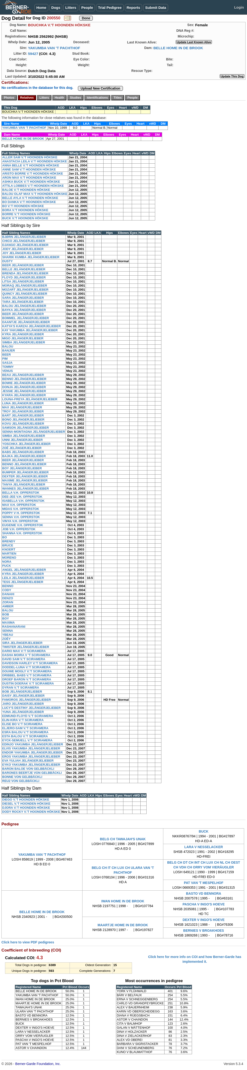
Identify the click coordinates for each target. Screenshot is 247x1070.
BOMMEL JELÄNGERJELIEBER (25, 318)
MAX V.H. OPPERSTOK (19, 505)
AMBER (8, 606)
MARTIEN (9, 553)
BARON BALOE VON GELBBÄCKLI (28, 768)
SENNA (7, 630)
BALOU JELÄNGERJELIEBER (24, 306)
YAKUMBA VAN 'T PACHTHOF (54, 48)
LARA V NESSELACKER (203, 847)
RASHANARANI (13, 626)
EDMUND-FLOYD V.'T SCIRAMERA (27, 716)
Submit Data (155, 7)
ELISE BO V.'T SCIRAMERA (22, 724)
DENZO (7, 598)
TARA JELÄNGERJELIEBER (23, 302)
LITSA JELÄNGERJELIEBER (23, 281)
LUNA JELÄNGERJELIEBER (23, 403)
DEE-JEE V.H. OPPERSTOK (22, 496)
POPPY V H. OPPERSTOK (21, 513)
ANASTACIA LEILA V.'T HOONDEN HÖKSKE (34, 161)
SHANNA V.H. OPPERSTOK (22, 533)
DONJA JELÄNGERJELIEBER (24, 387)
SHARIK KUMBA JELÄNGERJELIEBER (30, 257)
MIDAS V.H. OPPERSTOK (20, 509)
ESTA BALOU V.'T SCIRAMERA (25, 736)
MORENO (9, 557)
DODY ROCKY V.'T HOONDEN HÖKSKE (31, 811)
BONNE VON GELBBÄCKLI (22, 777)
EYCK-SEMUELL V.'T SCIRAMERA (27, 740)
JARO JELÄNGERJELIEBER (23, 704)
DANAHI (8, 594)
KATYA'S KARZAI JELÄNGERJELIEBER (31, 326)
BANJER (8, 350)
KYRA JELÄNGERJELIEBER (23, 334)
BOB (5, 614)
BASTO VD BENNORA (203, 893)
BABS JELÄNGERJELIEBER (23, 452)
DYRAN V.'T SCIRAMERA (20, 687)
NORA (6, 561)
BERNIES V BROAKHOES (203, 930)
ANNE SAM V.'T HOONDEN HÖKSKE (29, 169)
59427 (33, 54)
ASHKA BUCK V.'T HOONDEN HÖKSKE (31, 181)
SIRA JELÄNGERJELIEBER (22, 643)
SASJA (7, 362)
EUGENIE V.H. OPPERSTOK (22, 525)
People (87, 7)
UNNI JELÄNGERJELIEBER (22, 440)
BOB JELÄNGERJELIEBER (22, 691)
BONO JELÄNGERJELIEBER (23, 419)
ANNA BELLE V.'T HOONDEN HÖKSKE (30, 165)
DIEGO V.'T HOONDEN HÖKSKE (25, 799)
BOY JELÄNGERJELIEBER (22, 468)
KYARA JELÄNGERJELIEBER (24, 395)
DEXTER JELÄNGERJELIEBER (25, 476)
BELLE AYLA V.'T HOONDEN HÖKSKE (30, 198)
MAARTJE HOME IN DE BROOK (123, 925)
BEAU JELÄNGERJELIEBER (23, 375)
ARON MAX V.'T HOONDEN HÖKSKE (29, 177)
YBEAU (7, 635)
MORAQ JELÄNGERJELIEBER (24, 285)
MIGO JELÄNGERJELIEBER (23, 338)
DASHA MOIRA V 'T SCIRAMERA (26, 655)
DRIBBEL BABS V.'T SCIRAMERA (26, 675)
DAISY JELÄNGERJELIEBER (23, 695)
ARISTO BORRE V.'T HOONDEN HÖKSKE (32, 173)
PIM (5, 358)
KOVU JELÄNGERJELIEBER (23, 423)
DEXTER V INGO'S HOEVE (204, 920)
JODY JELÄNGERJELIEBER (23, 249)
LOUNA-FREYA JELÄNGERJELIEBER (29, 399)
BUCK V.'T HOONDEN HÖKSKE (25, 218)
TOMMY (8, 367)
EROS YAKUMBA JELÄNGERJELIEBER (31, 756)
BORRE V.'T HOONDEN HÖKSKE (26, 214)
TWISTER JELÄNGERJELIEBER (25, 647)
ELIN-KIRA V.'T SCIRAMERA (23, 720)
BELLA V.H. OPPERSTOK (20, 492)
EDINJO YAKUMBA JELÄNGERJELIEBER (32, 744)
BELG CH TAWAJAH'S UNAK (123, 839)
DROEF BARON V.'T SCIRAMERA (26, 679)
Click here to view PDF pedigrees (27, 942)
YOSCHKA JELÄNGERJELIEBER (26, 444)
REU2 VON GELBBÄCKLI (20, 781)
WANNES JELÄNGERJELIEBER (25, 488)
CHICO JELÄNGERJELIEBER (23, 241)
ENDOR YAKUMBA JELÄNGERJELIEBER (32, 752)
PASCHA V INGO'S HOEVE (203, 904)
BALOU (7, 346)
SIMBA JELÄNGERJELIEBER (23, 342)
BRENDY (8, 541)
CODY (6, 590)
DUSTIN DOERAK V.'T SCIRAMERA (28, 683)
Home (41, 7)
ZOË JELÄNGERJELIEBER (22, 448)
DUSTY (7, 261)
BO (4, 537)
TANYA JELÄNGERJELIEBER (23, 484)
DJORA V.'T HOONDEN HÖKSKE (26, 807)
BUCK (203, 831)
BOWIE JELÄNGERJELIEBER (24, 383)
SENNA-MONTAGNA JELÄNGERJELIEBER (33, 431)
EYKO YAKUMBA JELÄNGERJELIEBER (31, 764)
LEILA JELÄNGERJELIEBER (23, 578)
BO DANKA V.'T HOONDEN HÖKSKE (29, 202)
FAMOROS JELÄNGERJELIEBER (26, 699)
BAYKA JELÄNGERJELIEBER (24, 310)
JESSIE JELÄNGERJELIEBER (24, 391)
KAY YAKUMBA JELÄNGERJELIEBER (30, 330)
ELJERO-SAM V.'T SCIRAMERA (25, 728)
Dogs (55, 7)
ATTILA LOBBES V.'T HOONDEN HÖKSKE (33, 185)
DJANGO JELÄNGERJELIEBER (25, 245)
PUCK (6, 565)
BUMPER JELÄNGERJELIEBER (25, 472)
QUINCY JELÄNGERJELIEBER (24, 293)
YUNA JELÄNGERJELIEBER (23, 712)
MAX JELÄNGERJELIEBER (22, 407)
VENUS (7, 371)
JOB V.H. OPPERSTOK (18, 529)
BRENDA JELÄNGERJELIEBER (25, 273)
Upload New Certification (100, 88)
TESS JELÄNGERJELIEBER (22, 582)
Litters (70, 7)
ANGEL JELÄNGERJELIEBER (24, 570)
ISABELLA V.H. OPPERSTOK (23, 501)
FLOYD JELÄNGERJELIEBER (24, 277)
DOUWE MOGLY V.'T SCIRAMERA (27, 671)
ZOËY (6, 639)
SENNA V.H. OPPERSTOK (21, 517)
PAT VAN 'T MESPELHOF (203, 883)
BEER (6, 354)
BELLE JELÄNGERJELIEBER (23, 269)
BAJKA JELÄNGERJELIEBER (24, 456)
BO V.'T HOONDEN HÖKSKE (23, 206)
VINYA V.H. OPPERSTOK (20, 521)
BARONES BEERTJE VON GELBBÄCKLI (32, 773)
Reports (133, 7)
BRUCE (7, 545)
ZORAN (7, 602)
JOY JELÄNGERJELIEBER (21, 253)
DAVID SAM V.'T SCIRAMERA (23, 659)
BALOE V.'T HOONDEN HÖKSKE (26, 190)
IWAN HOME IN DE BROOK (122, 901)
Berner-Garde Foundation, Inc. (38, 1064)
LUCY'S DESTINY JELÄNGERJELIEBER (31, 708)
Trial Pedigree (109, 7)
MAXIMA (8, 622)
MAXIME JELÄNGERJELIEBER (25, 480)
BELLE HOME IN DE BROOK (178, 48)
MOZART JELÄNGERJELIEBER (25, 289)
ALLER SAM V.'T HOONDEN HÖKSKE (29, 157)
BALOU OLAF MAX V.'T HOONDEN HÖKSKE (34, 194)
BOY (5, 618)
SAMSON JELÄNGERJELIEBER (25, 427)
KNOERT (8, 549)
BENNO (7, 586)
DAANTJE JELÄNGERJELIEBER (26, 322)
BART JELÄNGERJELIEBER (23, 415)
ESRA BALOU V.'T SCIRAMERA (25, 732)
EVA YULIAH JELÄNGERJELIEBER (28, 760)
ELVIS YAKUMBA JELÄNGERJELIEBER (31, 748)
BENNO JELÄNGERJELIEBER (24, 379)
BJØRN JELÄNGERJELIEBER (24, 237)
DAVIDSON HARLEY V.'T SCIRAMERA (30, 663)
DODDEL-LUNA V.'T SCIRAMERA (26, 667)
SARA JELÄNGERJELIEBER (23, 298)
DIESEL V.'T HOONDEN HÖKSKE (26, 803)
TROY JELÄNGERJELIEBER (23, 411)
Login (239, 7)
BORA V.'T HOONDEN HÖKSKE (25, 210)
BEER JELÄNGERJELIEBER (23, 265)
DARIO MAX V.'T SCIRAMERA (24, 651)
